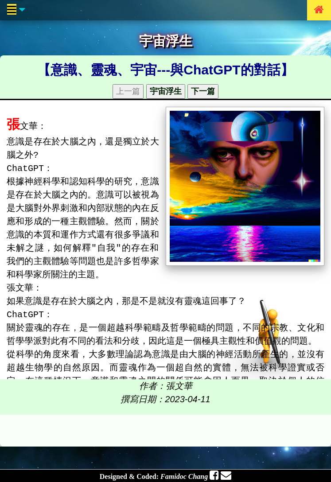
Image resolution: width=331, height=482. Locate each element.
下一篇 (203, 91)
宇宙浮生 (166, 91)
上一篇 (128, 91)
